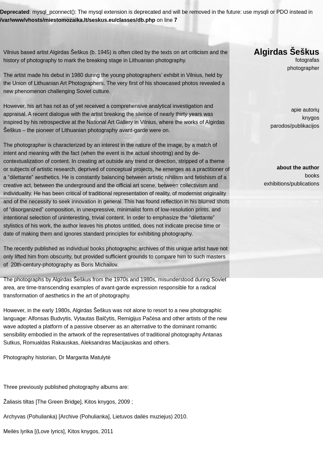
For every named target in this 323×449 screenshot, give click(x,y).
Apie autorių (305, 110)
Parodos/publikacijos (295, 126)
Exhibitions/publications (291, 184)
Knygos (310, 118)
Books (312, 175)
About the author (298, 167)
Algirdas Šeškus (286, 51)
